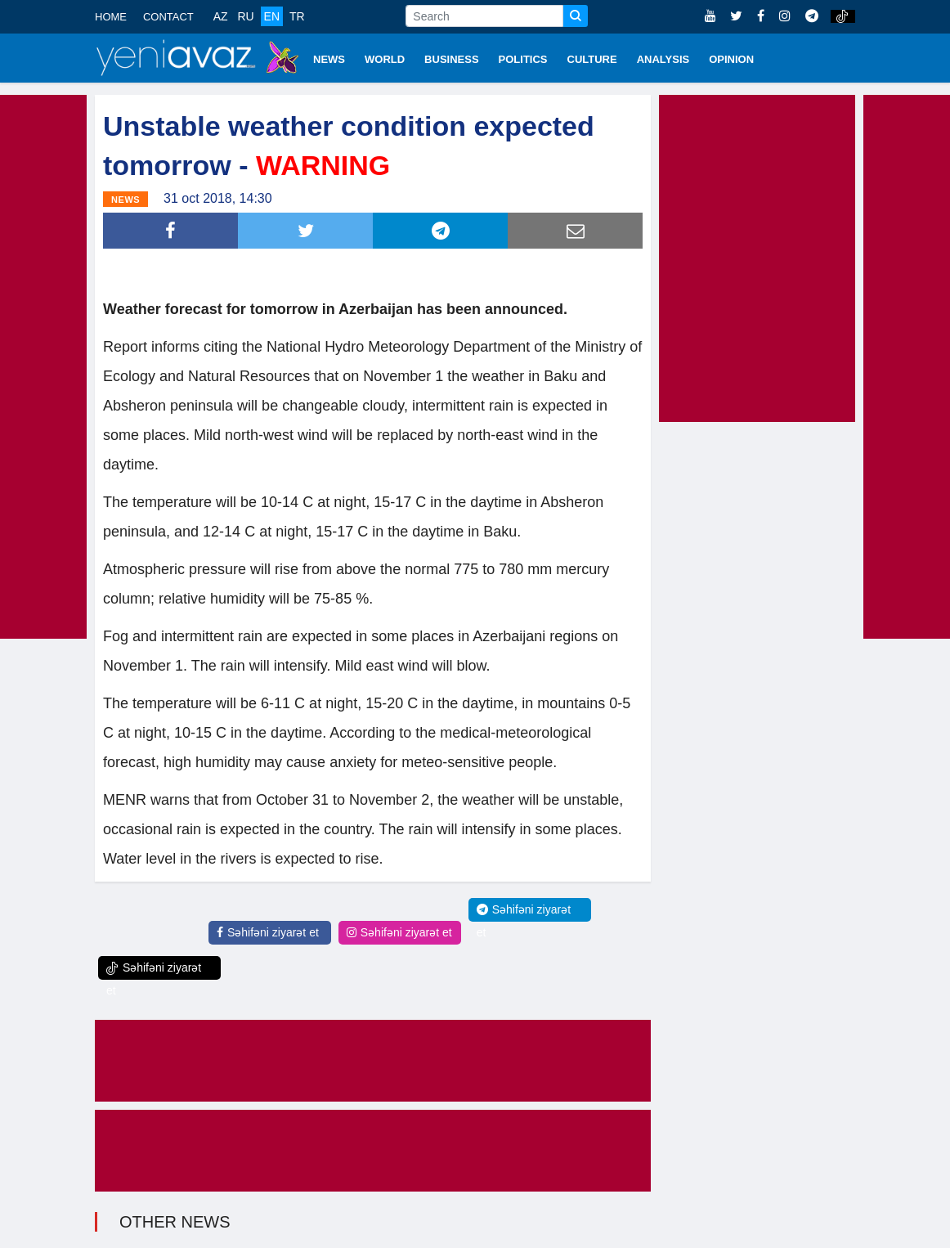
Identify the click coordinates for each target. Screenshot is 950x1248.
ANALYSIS (663, 59)
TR (297, 16)
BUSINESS (451, 59)
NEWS (329, 59)
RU (245, 16)
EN (272, 16)
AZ (220, 16)
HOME (111, 17)
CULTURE (592, 59)
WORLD (385, 59)
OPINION (731, 59)
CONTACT (168, 17)
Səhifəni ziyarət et (268, 932)
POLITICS (523, 59)
